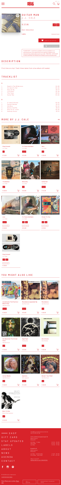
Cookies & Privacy (6, 476)
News (5, 453)
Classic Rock (30, 29)
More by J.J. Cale (15, 119)
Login (58, 1)
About (6, 449)
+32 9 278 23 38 (35, 433)
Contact (8, 460)
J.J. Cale (29, 18)
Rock (23, 29)
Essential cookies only (48, 482)
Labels (7, 445)
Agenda (7, 456)
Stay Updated (12, 441)
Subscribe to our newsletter (39, 460)
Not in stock (51, 46)
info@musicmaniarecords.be (39, 431)
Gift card (9, 437)
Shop (13, 433)
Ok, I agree (28, 482)
